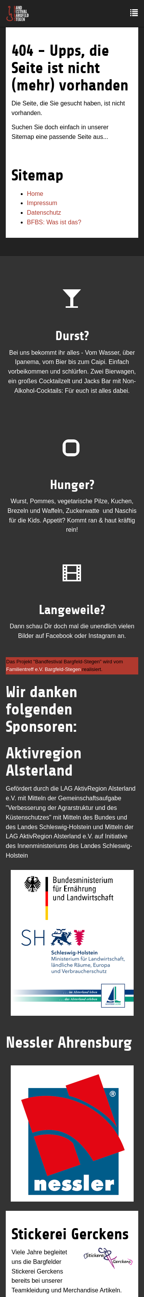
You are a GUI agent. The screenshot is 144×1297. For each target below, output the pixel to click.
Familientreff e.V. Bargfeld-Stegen (43, 669)
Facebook (59, 636)
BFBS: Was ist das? (54, 222)
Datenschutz (44, 212)
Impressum (42, 203)
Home (35, 193)
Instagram (102, 636)
